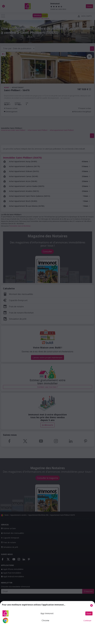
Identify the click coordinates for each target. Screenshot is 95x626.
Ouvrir (88, 613)
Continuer (87, 620)
